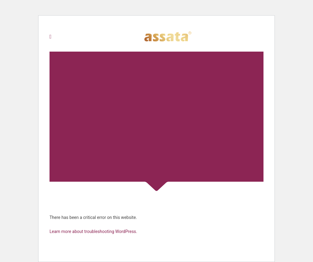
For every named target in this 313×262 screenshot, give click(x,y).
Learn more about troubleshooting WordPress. (93, 231)
